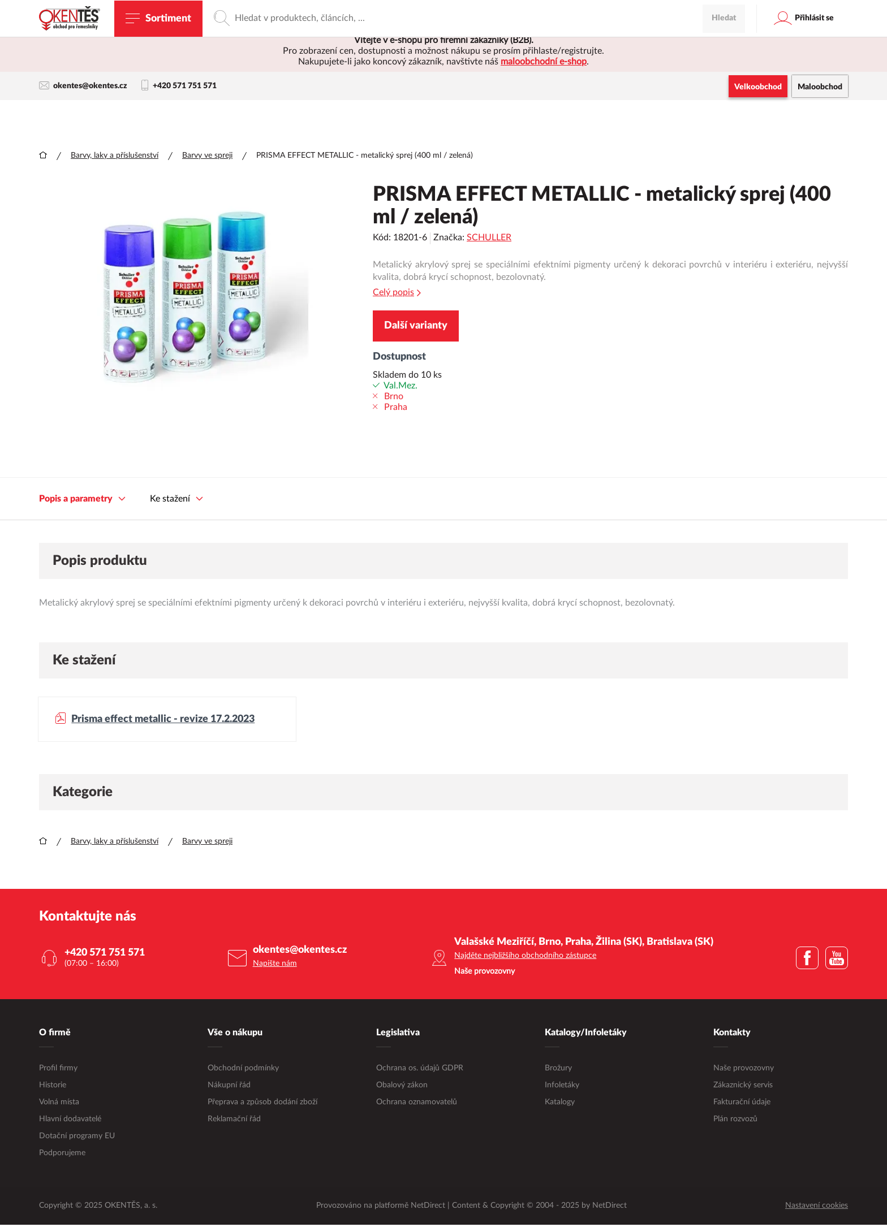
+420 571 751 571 (179, 85)
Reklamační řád (234, 1121)
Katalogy (560, 1104)
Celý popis (397, 293)
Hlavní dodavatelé (70, 1121)
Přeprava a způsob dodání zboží (262, 1104)
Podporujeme (62, 1155)
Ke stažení (176, 499)
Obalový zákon (402, 1087)
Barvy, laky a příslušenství (114, 156)
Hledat (724, 118)
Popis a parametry (82, 499)
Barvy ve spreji (207, 156)
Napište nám (275, 966)
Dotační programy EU (77, 1138)
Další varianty (415, 326)
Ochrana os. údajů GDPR (419, 1070)
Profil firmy (58, 1070)
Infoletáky (562, 1087)
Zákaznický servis (743, 1087)
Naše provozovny (743, 1070)
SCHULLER (489, 238)
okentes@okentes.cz (83, 85)
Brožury (558, 1070)
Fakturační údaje (741, 1104)
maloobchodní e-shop (544, 61)
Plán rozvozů (735, 1121)
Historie (52, 1087)
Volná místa (59, 1104)
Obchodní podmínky (243, 1070)
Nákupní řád (229, 1087)
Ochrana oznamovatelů (416, 1104)
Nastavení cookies (816, 1208)
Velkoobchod (758, 87)
